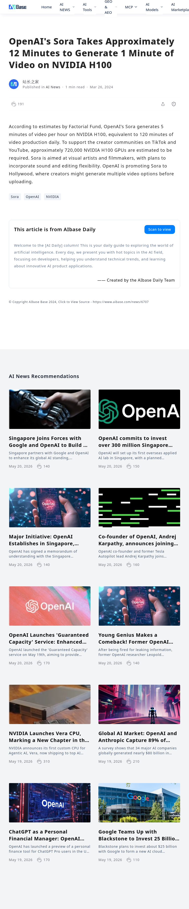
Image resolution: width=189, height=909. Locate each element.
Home (46, 6)
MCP (131, 6)
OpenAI (32, 196)
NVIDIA (52, 196)
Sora (15, 196)
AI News (53, 87)
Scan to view (159, 229)
